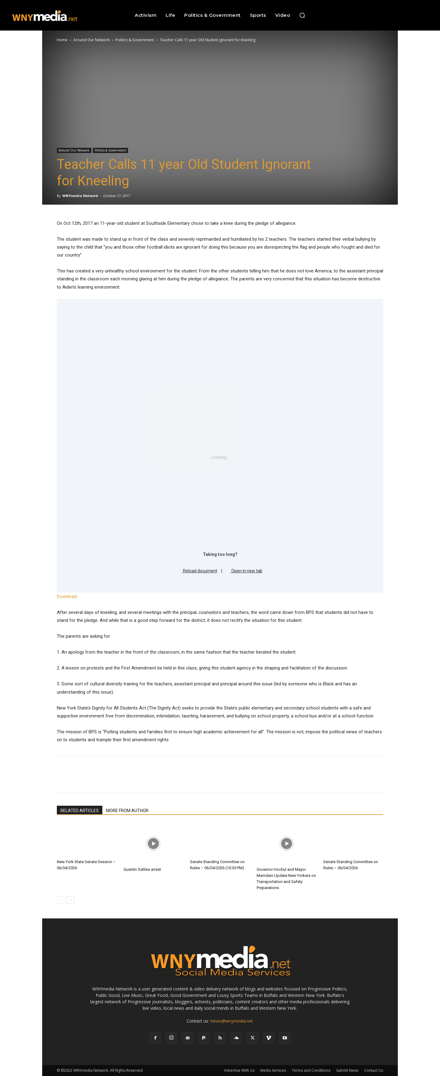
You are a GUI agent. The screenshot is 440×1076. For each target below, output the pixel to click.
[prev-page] (60, 900)
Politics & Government (135, 39)
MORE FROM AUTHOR (127, 810)
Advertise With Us (239, 1070)
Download (67, 596)
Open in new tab (244, 569)
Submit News (347, 1070)
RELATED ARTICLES (80, 810)
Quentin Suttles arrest (142, 869)
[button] (302, 15)
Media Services (273, 1070)
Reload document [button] (197, 569)
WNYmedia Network (80, 195)
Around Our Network (91, 39)
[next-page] (70, 900)
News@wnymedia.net (231, 1021)
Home (62, 39)
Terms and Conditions (311, 1070)
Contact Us (373, 1070)
